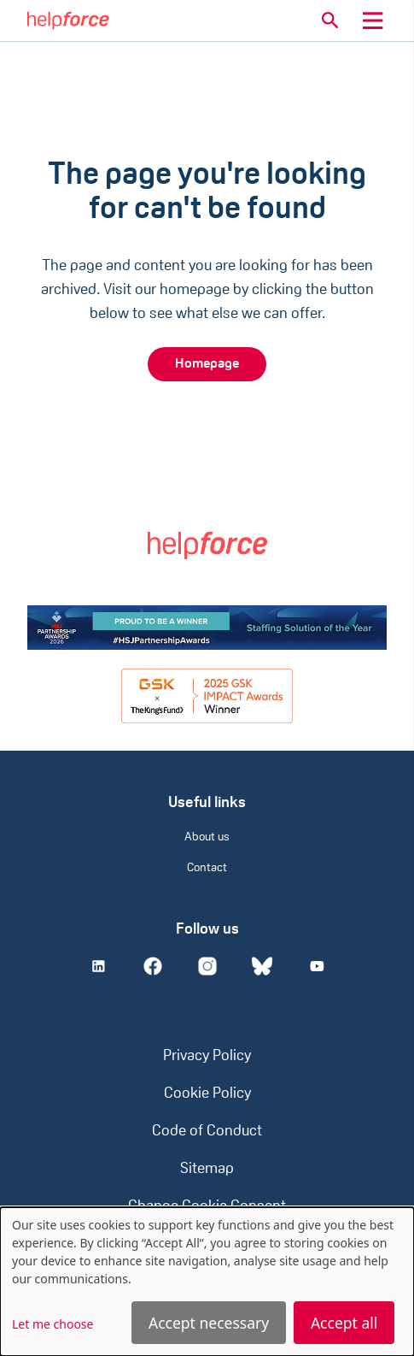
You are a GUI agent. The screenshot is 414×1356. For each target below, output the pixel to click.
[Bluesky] (262, 966)
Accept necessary (209, 1322)
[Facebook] (153, 966)
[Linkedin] (98, 966)
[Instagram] (207, 966)
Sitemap (207, 1169)
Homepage (207, 364)
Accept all (344, 1322)
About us (207, 837)
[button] (330, 20)
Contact (207, 868)
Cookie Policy (207, 1094)
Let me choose (52, 1324)
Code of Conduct (207, 1131)
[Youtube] (316, 966)
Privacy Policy (207, 1056)
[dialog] (207, 1281)
